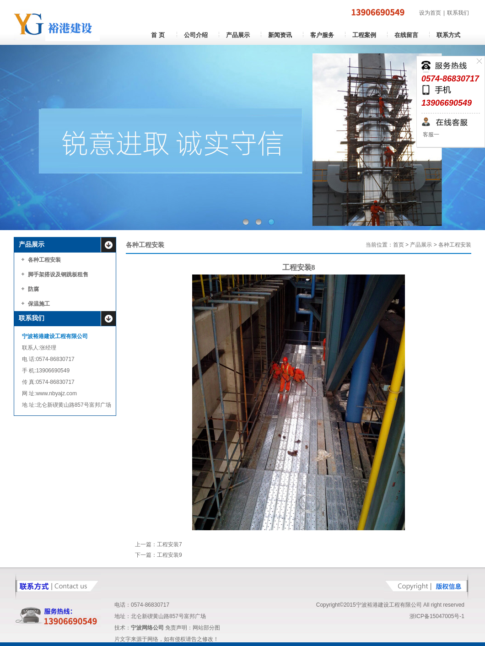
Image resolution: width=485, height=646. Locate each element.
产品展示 (238, 35)
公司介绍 (196, 35)
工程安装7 (169, 544)
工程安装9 (169, 555)
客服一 (430, 134)
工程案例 (364, 35)
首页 (398, 245)
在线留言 (406, 35)
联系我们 (458, 13)
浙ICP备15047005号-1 (437, 616)
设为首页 (430, 13)
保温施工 (39, 304)
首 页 (157, 35)
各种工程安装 (44, 260)
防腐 (33, 289)
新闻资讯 (280, 35)
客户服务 (322, 35)
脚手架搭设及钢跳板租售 (58, 274)
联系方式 (448, 35)
